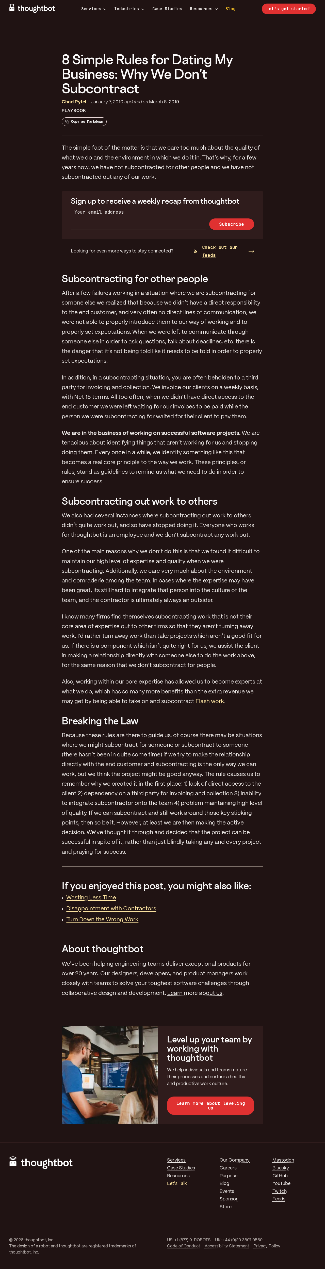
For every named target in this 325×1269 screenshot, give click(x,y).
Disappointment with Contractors (111, 909)
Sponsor (229, 1199)
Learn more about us (194, 993)
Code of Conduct (183, 1246)
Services (94, 8)
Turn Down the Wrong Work (102, 920)
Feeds (278, 1199)
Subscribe (231, 224)
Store (226, 1207)
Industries (129, 8)
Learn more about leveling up (210, 1105)
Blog (230, 8)
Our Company (235, 1160)
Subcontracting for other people (135, 278)
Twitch (279, 1191)
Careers (228, 1168)
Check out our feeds (216, 251)
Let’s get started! (288, 8)
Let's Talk (177, 1183)
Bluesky (280, 1168)
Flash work (210, 701)
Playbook (74, 111)
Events (227, 1191)
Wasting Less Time (91, 898)
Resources (204, 8)
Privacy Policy (266, 1246)
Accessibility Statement (227, 1246)
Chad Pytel (74, 102)
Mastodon (283, 1160)
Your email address (99, 212)
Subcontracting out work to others (139, 501)
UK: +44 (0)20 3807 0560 (239, 1240)
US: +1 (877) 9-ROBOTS (188, 1240)
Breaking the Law (100, 721)
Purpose (228, 1176)
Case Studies (167, 8)
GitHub (280, 1176)
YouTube (281, 1183)
